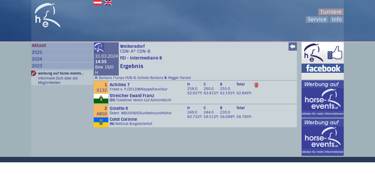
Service (317, 19)
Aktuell (39, 45)
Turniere (331, 12)
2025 (37, 52)
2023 (37, 66)
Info (337, 19)
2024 (37, 59)
